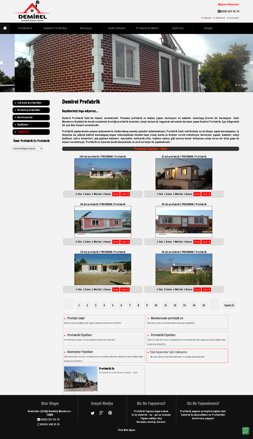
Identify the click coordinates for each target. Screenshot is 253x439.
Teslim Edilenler (117, 28)
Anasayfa (207, 18)
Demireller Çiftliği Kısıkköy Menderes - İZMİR (50, 413)
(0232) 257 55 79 (229, 11)
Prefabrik (91, 142)
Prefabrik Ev (25, 28)
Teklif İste (178, 28)
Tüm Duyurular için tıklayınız (176, 354)
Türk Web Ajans (126, 430)
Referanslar (234, 18)
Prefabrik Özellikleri (147, 28)
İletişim (208, 28)
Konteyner (86, 28)
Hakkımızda (220, 18)
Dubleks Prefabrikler (56, 28)
